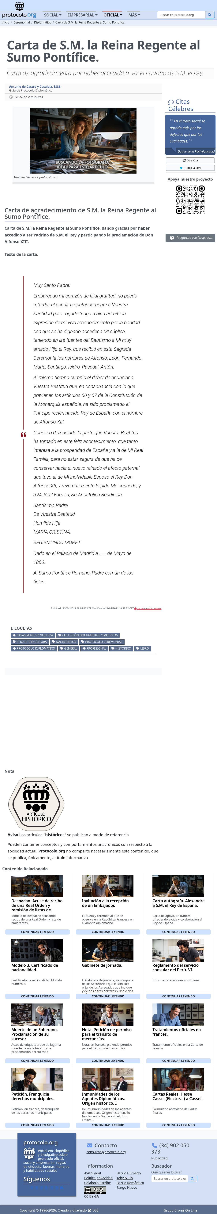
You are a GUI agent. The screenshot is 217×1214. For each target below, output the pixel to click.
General (70, 648)
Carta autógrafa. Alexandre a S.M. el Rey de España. (178, 903)
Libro (144, 648)
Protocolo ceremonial (103, 642)
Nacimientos (66, 642)
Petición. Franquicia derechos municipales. (32, 1096)
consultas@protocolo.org (106, 1152)
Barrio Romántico (130, 1182)
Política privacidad (98, 1178)
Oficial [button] (111, 15)
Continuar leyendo (37, 932)
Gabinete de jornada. (102, 965)
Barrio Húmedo (129, 1173)
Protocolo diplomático (36, 648)
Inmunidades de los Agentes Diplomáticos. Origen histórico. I (103, 1098)
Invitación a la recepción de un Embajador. (105, 903)
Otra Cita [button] (190, 160)
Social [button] (51, 15)
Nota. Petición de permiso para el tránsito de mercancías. (107, 1034)
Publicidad (159, 1158)
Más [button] (132, 15)
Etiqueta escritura (32, 642)
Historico (123, 648)
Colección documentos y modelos (90, 635)
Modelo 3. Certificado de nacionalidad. (34, 967)
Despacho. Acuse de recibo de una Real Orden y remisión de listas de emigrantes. (37, 907)
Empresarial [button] (81, 15)
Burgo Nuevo (127, 1187)
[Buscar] (181, 14)
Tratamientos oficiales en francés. (176, 1032)
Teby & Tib (125, 1178)
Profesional (96, 648)
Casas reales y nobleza (35, 635)
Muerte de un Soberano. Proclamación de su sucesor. (34, 1034)
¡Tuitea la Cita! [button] (190, 168)
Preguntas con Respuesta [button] (190, 238)
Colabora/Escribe (97, 1182)
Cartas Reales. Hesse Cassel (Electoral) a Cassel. (177, 1096)
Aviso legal (92, 1173)
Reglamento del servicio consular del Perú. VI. (175, 967)
